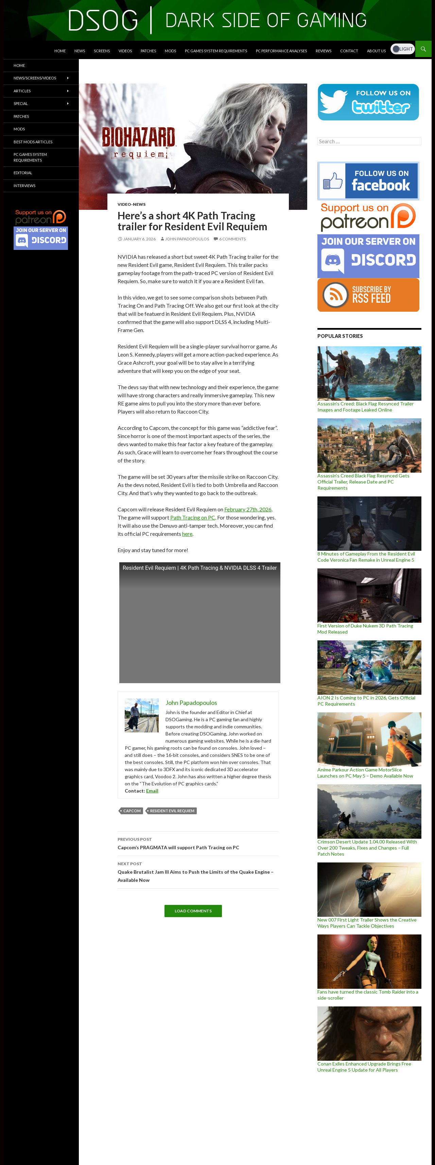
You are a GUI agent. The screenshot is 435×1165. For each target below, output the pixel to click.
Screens (102, 51)
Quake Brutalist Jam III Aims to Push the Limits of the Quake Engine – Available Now (198, 871)
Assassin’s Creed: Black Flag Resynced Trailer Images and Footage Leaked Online (365, 407)
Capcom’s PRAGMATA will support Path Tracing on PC (198, 842)
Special (21, 103)
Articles (22, 91)
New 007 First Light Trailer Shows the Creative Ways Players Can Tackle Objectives (367, 923)
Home (60, 51)
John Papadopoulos (187, 238)
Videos (125, 51)
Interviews (24, 185)
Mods (170, 51)
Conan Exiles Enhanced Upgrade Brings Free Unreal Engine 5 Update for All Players (364, 1067)
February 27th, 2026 (248, 509)
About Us (376, 51)
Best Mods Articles (33, 142)
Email (152, 791)
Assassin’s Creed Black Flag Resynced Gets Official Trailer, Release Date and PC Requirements (363, 482)
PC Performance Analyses (281, 51)
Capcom (132, 810)
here (187, 533)
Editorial (23, 172)
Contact (349, 51)
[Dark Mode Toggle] (402, 48)
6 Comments (232, 238)
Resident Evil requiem (172, 810)
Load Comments (193, 910)
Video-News (131, 204)
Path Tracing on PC (192, 517)
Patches (148, 51)
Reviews (323, 51)
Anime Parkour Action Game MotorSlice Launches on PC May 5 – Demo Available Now (365, 773)
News (79, 51)
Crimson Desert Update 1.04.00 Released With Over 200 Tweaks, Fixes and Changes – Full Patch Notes (367, 848)
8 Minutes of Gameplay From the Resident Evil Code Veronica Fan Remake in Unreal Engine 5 (366, 557)
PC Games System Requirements (216, 51)
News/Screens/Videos (35, 78)
